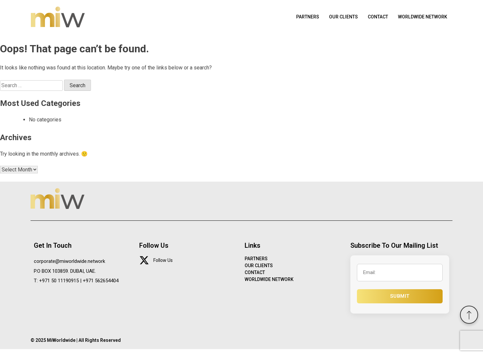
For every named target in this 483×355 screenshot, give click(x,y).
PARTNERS (298, 20)
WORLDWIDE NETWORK (420, 20)
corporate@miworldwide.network (69, 267)
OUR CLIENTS (336, 20)
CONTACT (373, 20)
